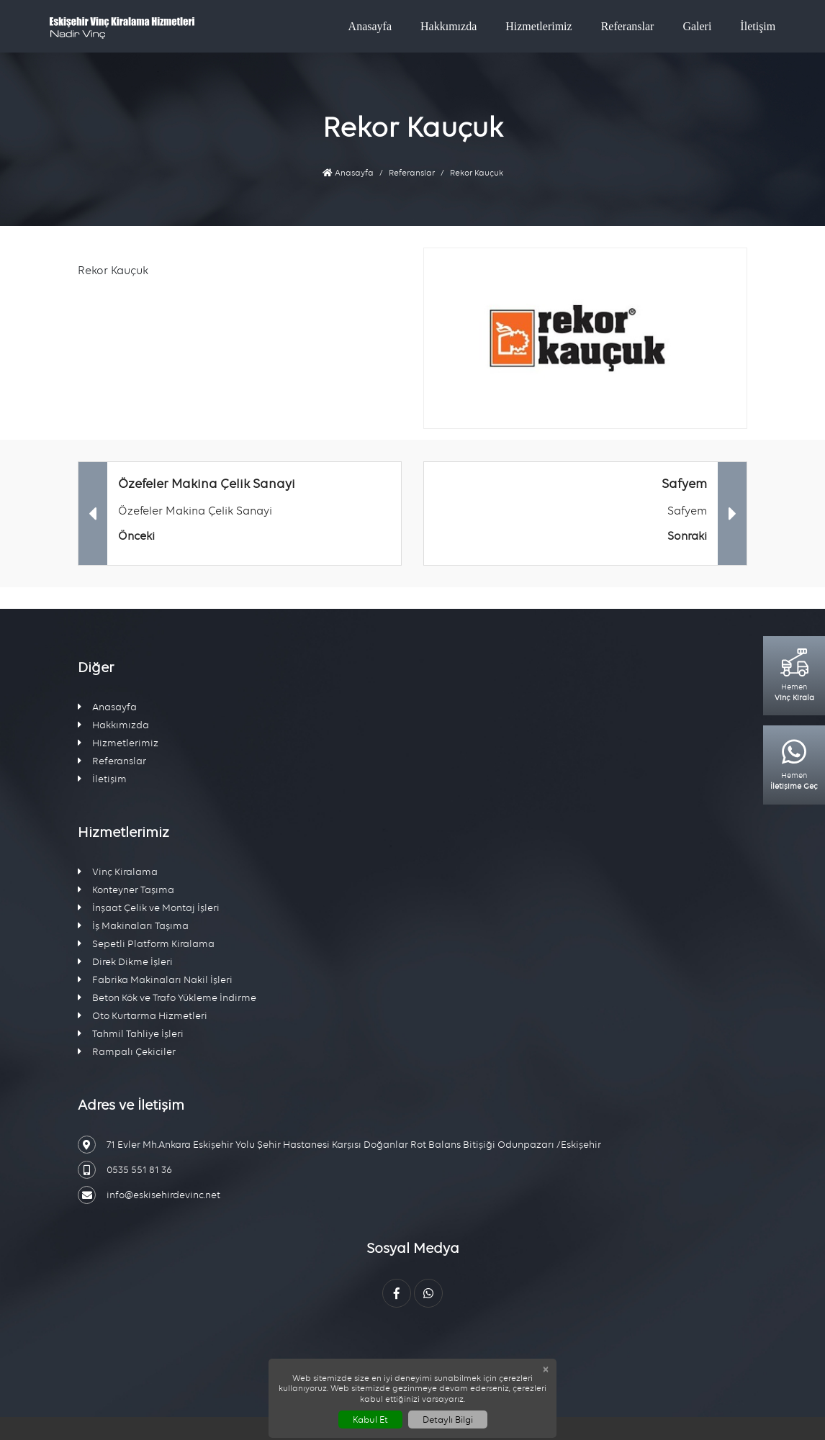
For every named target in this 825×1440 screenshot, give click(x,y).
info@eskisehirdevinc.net (149, 1195)
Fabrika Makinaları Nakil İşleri (155, 980)
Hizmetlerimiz (538, 26)
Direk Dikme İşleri (125, 962)
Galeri (696, 26)
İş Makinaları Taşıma (133, 926)
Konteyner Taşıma (126, 890)
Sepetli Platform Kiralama (146, 944)
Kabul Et (370, 1419)
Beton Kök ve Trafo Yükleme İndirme (167, 998)
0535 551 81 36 (125, 1170)
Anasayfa (370, 26)
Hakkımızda (448, 26)
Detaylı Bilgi (448, 1419)
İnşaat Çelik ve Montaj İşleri (149, 908)
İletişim (757, 26)
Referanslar (627, 26)
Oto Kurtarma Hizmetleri (142, 1016)
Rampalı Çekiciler (127, 1052)
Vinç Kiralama (118, 872)
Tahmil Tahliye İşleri (131, 1034)
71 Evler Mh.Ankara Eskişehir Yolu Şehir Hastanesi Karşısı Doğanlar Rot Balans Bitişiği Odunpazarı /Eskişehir (339, 1145)
